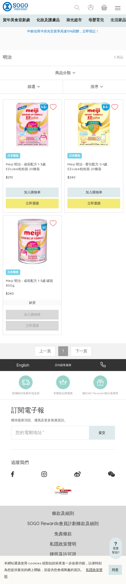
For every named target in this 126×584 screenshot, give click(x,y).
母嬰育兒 (96, 19)
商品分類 (63, 72)
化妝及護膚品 (48, 19)
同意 (115, 570)
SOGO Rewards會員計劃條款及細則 (63, 523)
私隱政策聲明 (63, 544)
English (23, 365)
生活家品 (118, 19)
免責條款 (63, 533)
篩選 (31, 86)
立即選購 (32, 203)
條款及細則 (63, 513)
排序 (94, 86)
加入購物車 (32, 192)
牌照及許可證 (63, 554)
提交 (102, 432)
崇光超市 (74, 19)
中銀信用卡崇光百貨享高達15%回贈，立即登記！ (63, 31)
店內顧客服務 (63, 365)
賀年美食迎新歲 (16, 19)
